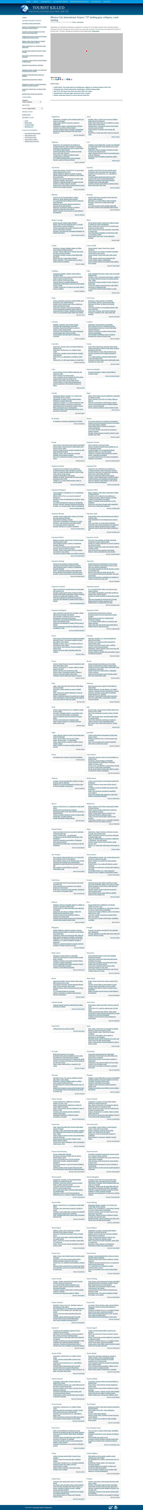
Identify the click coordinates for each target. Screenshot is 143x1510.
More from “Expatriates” (114, 581)
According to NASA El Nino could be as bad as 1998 (102, 1441)
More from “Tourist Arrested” (78, 1119)
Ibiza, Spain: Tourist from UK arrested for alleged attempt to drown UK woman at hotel (103, 1029)
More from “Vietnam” (115, 1497)
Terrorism (55, 1075)
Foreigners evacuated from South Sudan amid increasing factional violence (67, 1392)
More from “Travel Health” (114, 1422)
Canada (54, 245)
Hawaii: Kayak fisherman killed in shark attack (102, 665)
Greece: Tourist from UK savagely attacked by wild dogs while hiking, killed (68, 451)
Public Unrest (56, 953)
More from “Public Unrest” (79, 969)
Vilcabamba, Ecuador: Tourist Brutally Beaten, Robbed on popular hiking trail (67, 400)
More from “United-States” (79, 1499)
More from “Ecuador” (80, 413)
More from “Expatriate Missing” (78, 528)
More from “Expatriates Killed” (113, 628)
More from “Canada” (80, 264)
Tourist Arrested (57, 1099)
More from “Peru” (116, 922)
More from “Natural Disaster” (78, 847)
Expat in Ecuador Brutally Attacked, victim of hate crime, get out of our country (68, 473)
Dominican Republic (93, 369)
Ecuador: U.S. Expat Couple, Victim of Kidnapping (68, 506)
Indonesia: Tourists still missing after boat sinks (102, 696)
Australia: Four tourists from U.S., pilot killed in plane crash (102, 174)
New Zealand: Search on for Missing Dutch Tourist (68, 861)
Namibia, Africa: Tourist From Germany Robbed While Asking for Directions (102, 120)
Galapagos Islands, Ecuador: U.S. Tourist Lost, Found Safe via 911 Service (67, 396)
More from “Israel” (81, 725)
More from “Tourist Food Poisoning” (77, 1171)
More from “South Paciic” (79, 1031)
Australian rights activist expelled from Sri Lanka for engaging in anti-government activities (68, 1056)
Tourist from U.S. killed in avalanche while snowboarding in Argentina (66, 155)
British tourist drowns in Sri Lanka (63, 1054)
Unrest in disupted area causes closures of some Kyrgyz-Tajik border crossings (68, 228)
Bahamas (54, 195)
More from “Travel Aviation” (79, 1421)
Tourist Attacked (92, 1099)
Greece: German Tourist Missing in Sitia (65, 670)
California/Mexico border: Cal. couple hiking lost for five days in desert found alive (104, 858)
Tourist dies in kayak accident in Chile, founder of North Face (103, 283)
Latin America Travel (30, 137)
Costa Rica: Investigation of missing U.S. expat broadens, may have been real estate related (67, 522)
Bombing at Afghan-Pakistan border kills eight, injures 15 (67, 132)
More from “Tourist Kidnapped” (113, 1197)
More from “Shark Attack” (114, 995)
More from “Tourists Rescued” (78, 1398)
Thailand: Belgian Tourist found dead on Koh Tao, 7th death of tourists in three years (103, 1080)
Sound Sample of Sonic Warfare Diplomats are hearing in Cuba (102, 1290)
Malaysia (54, 778)
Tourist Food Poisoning (59, 1151)
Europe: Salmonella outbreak (62, 1154)
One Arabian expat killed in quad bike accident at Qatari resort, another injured (103, 593)
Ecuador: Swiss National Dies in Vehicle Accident (103, 477)
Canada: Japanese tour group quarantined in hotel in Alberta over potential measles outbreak (68, 1341)
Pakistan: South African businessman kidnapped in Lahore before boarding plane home (68, 919)
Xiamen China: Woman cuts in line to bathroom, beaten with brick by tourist (68, 305)
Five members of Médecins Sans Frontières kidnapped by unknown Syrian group (101, 335)
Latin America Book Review (32, 133)
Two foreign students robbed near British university (68, 553)
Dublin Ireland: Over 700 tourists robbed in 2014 (103, 1395)
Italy (88, 707)
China (53, 298)
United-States (56, 1479)
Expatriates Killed (92, 610)
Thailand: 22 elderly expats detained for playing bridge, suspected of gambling (102, 454)
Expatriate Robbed (58, 537)
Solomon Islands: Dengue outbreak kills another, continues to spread (68, 1005)
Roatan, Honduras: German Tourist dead (100, 1130)
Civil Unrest (91, 298)
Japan (53, 732)
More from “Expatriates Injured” (113, 605)
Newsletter (96, 1)
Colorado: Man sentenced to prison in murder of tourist (34, 43)
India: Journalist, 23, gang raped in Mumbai (101, 523)
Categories (25, 100)
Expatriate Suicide (92, 537)
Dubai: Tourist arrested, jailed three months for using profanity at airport (102, 810)
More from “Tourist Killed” (79, 1219)
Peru (88, 902)
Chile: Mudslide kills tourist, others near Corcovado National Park (32, 91)
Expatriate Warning (58, 561)
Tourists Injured (92, 1328)
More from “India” (81, 701)
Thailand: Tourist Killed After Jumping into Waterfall (103, 145)
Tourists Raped (91, 1353)
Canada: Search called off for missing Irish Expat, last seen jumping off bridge (68, 252)
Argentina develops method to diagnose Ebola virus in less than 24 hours (67, 152)
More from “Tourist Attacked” (113, 1119)
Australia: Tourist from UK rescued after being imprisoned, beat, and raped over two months (102, 171)
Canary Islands (91, 245)
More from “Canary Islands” (113, 265)
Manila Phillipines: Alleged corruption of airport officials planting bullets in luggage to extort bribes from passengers (68, 175)
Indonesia (90, 683)
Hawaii (89, 661)
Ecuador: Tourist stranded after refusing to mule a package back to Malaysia (68, 782)
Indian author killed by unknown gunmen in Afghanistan (66, 123)
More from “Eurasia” (115, 437)
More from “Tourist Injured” (79, 1197)
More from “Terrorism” (80, 1093)
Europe (54, 442)
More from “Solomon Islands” (78, 1008)
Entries (28, 123)
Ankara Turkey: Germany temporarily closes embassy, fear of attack (66, 1468)
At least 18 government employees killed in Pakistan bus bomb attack (66, 915)
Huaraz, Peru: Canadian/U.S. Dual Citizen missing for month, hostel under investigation (103, 766)
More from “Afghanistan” (79, 135)
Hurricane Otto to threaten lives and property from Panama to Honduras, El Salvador (68, 1438)
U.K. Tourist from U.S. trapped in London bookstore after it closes (100, 1266)
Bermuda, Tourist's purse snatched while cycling (103, 207)
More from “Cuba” (81, 387)
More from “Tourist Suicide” (79, 1295)
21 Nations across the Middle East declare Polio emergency (68, 837)
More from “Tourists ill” (80, 1348)
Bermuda (90, 195)
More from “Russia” (80, 997)
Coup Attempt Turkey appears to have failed (66, 1418)
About (35, 1)
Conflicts (90, 322)
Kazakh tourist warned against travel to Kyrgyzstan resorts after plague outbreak (103, 423)
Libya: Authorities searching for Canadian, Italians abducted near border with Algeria (68, 614)
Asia (88, 142)
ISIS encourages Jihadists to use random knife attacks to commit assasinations (102, 1470)
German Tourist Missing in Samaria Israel (66, 720)
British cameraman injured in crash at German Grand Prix (71, 95)
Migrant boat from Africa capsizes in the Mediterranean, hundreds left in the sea (100, 602)
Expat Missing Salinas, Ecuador (63, 519)
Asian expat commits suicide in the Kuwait (101, 550)
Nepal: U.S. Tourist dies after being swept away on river (103, 846)
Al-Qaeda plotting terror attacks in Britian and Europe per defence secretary (102, 1467)
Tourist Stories (91, 1253)
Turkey (54, 1453)
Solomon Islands (57, 1002)
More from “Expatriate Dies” (113, 484)
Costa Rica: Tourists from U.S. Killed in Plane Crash (67, 351)
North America (91, 854)
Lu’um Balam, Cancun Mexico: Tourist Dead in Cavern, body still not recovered (102, 1128)
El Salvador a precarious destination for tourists (67, 421)
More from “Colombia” (80, 338)
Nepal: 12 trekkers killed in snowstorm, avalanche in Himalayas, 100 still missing (103, 839)
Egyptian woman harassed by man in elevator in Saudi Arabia (103, 1165)
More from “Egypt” (116, 409)
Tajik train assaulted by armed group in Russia (67, 597)
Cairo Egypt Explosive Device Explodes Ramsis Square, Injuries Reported (103, 405)
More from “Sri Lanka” (80, 1068)
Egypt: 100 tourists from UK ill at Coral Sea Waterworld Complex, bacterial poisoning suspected (66, 1160)
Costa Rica (55, 344)
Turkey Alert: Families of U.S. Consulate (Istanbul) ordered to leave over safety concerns (103, 820)
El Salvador (55, 418)
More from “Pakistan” (80, 922)
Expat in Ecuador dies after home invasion (101, 475)
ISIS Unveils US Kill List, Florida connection (101, 326)
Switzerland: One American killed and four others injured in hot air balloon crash (103, 1063)
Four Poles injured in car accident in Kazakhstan (103, 421)
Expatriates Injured (93, 586)
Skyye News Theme (38, 1507)
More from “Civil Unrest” (114, 316)
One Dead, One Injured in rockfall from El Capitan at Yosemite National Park (68, 1492)
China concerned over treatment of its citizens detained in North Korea (67, 887)
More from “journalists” (115, 745)
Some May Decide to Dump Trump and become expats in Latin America (68, 1441)
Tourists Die (90, 1302)
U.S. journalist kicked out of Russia (64, 991)
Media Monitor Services (79, 1)
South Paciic (56, 1026)
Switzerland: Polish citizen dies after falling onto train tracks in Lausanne (102, 1056)
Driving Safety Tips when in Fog (98, 1437)
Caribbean (55, 271)
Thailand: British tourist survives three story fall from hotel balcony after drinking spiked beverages (68, 1168)
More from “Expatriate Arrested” (113, 460)
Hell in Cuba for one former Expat (63, 280)
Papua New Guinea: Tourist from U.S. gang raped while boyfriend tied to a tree (68, 171)
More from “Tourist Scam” (79, 1271)
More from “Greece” (80, 678)
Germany (90, 636)
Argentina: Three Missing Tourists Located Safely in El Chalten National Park (68, 149)
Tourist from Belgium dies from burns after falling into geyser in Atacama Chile (103, 286)
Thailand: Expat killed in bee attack (64, 475)
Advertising (45, 1)
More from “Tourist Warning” (113, 1297)
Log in (26, 121)
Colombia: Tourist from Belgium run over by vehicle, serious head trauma (66, 328)
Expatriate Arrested (93, 442)
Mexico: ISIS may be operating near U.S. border (68, 224)
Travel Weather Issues (94, 1428)
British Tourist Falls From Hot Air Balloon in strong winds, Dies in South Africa (103, 123)
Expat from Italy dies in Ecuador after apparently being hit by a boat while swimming (103, 473)
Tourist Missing (92, 1202)
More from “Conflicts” (115, 338)
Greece (54, 661)
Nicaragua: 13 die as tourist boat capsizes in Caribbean (101, 1307)
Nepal (88, 829)
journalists (90, 732)
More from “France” (80, 654)
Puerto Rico (90, 953)
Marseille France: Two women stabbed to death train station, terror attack (67, 641)
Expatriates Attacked (58, 586)
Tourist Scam (56, 1253)
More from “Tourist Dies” (79, 1146)
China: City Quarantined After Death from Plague (68, 312)
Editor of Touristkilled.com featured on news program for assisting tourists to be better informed (68, 1431)
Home (28, 1)
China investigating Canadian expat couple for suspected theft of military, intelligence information (68, 310)
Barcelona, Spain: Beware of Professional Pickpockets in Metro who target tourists (101, 1244)
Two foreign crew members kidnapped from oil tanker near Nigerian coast (67, 620)
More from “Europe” (80, 460)
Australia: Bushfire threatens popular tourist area (103, 1439)
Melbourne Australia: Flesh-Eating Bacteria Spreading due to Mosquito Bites (101, 181)
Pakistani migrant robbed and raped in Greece (67, 675)
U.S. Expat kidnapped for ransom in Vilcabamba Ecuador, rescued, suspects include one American (68, 503)
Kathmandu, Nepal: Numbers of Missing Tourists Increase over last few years (103, 150)
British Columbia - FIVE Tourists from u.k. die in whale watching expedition (67, 260)
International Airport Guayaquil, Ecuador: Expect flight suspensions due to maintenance (68, 406)
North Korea (56, 880)
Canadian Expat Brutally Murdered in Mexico (67, 565)
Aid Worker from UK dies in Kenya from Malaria (67, 757)
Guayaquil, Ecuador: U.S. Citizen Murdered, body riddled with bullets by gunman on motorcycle (68, 403)
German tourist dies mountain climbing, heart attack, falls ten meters (67, 1139)
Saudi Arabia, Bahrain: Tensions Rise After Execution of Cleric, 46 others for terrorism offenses (101, 304)
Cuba (53, 369)
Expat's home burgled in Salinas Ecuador (66, 564)
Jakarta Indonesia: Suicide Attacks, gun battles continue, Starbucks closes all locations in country (103, 690)
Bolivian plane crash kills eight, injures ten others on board (72, 93)
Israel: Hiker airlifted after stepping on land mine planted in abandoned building (103, 795)
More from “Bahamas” (80, 214)
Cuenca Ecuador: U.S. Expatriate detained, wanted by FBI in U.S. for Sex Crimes (101, 451)
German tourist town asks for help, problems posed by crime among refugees (101, 646)
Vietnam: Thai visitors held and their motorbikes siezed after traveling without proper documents (102, 1485)
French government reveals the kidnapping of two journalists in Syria (68, 627)
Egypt (88, 393)
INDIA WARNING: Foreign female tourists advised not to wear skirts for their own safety (68, 698)
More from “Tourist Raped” (79, 1248)
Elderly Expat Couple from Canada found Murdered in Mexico (100, 619)
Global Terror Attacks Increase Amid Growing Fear (68, 1088)
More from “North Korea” (79, 893)
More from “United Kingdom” (113, 1473)
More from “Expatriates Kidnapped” (77, 630)
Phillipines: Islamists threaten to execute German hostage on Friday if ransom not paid (68, 183)
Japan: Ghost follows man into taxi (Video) (66, 738)
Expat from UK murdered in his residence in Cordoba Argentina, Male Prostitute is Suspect (67, 145)
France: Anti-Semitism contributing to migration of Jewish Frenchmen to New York (103, 578)
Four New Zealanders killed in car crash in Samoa (103, 884)
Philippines (55, 927)
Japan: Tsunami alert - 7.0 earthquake (64, 740)
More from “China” (80, 314)
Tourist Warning (92, 1279)
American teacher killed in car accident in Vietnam (103, 1495)
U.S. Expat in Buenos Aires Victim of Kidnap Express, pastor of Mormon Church (66, 159)
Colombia (55, 322)
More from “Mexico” (80, 820)
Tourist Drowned (92, 1124)
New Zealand (56, 854)
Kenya (54, 754)
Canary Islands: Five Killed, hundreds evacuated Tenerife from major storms (103, 252)
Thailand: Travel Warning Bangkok (63, 967)
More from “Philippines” (79, 947)
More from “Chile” (116, 292)
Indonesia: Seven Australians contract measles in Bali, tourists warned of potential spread (68, 1334)
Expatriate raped (92, 513)
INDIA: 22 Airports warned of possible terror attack (68, 696)
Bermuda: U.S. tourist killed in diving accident (102, 201)
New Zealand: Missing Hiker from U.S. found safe (68, 857)
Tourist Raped (56, 1228)
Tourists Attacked (57, 1302)
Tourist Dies (55, 1124)
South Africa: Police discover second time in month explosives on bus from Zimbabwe (103, 1014)
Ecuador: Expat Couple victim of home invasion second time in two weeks (67, 551)
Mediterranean (91, 778)
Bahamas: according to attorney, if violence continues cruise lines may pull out (66, 208)
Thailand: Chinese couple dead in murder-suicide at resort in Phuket (68, 1290)
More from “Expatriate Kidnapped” (77, 508)
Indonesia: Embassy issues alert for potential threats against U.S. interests (102, 693)
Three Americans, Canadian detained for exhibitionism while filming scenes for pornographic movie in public (68, 283)
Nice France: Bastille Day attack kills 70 (65, 1320)
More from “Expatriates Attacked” (77, 603)
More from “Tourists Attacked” (78, 1322)
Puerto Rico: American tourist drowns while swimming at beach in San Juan (101, 966)
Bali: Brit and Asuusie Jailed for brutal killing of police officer (102, 687)
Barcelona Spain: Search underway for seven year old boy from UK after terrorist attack (103, 1039)
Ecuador (54, 393)
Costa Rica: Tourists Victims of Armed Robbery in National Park (34, 52)
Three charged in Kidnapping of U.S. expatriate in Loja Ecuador (68, 493)
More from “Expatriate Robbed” (78, 555)
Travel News (56, 1428)
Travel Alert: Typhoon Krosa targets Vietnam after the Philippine (103, 1492)
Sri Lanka (55, 1051)
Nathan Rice (48, 1507)
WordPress (115, 1507)
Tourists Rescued (57, 1379)
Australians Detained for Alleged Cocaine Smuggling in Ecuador (65, 1116)
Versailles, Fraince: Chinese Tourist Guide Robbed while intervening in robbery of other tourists (103, 1392)
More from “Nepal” (116, 849)
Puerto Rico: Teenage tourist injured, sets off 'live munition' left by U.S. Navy (103, 970)
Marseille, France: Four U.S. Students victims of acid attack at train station (68, 644)
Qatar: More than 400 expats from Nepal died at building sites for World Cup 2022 (103, 625)
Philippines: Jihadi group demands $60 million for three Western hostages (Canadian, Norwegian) (68, 936)
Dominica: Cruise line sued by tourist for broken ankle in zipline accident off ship (67, 278)
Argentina (55, 142)
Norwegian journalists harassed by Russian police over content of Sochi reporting (103, 1155)
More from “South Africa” (114, 1020)
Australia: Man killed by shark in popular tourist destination (102, 988)
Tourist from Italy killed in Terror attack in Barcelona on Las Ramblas (100, 1036)
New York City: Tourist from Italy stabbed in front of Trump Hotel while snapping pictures (103, 1116)
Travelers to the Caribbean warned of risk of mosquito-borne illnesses (66, 1331)
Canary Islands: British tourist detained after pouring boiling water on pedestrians (101, 259)
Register (107, 1)
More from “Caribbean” (79, 291)
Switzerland (90, 1051)
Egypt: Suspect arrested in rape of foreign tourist (103, 407)
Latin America (91, 754)
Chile (88, 271)
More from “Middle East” (114, 823)
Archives (24, 108)
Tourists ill (55, 1328)
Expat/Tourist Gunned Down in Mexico (100, 613)
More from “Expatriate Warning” (78, 576)
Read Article (95, 31)
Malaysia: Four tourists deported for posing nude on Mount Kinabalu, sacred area (68, 179)
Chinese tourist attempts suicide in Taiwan (66, 1293)
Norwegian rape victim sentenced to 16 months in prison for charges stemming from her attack (103, 525)
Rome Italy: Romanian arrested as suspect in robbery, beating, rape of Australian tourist (102, 720)
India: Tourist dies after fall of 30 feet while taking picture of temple (68, 687)
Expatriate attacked (58, 466)
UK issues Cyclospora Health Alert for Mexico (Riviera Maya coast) (67, 1156)
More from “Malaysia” (80, 788)
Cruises (89, 344)
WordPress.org (29, 126)
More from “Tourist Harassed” (113, 1171)
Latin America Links (30, 135)
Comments (29, 125)
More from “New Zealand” (79, 871)
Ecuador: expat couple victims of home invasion (68, 574)
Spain (88, 1026)
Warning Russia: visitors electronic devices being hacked (68, 988)
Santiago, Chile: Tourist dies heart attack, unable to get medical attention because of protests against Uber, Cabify (104, 278)
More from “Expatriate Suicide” (113, 554)
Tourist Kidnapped (93, 1177)
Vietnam (89, 1479)
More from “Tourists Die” (114, 1319)
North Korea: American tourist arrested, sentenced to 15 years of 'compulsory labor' (68, 890)
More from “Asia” (116, 160)
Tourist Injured (56, 1177)
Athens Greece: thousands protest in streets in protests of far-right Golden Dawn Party (67, 673)
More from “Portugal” (115, 937)
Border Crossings (57, 220)
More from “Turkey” (80, 1471)
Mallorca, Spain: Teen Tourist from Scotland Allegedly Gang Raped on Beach (66, 454)
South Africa (91, 1002)
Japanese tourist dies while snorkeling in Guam (102, 883)
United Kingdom (92, 1453)
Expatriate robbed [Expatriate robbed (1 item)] (26, 114)
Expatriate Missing (58, 513)
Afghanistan (55, 117)
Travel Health (91, 1404)
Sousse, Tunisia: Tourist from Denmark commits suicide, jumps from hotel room (68, 1282)
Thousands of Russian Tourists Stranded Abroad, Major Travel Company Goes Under (68, 985)
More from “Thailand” (115, 1091)
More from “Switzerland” (114, 1069)
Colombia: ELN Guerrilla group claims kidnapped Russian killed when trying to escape (68, 332)
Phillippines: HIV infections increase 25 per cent (68, 938)
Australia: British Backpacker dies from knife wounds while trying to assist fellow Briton (101, 177)
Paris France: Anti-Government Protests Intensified (68, 445)
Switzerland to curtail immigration (63, 226)
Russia (54, 978)
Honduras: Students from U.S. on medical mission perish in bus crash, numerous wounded (103, 1311)
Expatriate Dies (92, 466)
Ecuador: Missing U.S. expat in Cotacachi (66, 526)
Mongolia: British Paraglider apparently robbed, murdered (102, 157)
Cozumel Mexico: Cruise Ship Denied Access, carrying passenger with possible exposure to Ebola (102, 353)
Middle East (90, 804)
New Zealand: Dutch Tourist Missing (64, 859)
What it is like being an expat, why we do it (101, 572)
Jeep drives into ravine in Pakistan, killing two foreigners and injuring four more (67, 912)
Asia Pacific (55, 167)
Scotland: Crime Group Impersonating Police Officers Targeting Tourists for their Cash (67, 1260)
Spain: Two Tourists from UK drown (99, 1132)
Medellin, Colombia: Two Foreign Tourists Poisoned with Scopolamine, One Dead (66, 325)
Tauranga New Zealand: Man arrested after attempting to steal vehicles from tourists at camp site (68, 864)
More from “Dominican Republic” (112, 376)
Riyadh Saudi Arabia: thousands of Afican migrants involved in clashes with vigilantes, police (68, 595)
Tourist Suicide (56, 1279)
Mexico (74, 22)
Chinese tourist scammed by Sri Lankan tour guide (68, 1059)
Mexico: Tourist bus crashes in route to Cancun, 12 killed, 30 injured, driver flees (68, 1370)
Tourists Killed (56, 1353)
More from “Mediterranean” (114, 798)
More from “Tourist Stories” (114, 1273)
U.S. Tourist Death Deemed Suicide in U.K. (66, 1285)
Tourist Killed (56, 1202)
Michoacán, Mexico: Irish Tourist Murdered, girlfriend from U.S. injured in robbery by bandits (68, 1194)
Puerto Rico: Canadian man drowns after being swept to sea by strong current (102, 963)
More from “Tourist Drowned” (113, 1141)
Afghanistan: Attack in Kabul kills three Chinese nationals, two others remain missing (67, 127)
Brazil (89, 220)
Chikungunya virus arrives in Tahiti (63, 1029)
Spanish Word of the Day (32, 141)
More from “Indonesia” (115, 701)
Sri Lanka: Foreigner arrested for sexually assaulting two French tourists (101, 1360)
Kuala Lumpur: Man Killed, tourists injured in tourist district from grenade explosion (69, 186)
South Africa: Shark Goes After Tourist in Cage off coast (103, 1005)
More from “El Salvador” (79, 423)
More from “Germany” (115, 655)
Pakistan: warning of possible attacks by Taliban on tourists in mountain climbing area (69, 905)
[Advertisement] (99, 9)
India (53, 683)
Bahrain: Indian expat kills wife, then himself (101, 552)
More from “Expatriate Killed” (113, 508)
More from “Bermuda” (115, 209)
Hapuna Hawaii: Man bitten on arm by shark (101, 664)
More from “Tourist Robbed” (113, 1248)
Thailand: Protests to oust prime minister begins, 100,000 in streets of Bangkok (68, 961)
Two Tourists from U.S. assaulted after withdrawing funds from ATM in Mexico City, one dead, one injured (68, 1310)
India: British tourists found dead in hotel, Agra (102, 1317)
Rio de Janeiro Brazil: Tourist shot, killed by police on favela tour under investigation (103, 223)
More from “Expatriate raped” (113, 532)
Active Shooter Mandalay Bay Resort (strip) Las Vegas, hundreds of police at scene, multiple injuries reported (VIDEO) (67, 1488)
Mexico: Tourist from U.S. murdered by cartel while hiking (34, 38)
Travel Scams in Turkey (60, 1466)
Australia (90, 167)
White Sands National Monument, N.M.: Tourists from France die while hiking (103, 1314)
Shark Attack (91, 978)
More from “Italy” (116, 727)
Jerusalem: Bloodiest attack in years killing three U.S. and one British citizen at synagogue (68, 714)
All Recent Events (60, 1)
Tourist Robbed (92, 1228)
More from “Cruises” (115, 364)
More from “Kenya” (80, 759)
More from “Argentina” (80, 162)
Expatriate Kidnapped (59, 490)
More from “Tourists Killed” (79, 1373)
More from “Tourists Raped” (113, 1371)
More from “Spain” (116, 1046)
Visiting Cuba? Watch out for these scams (66, 380)
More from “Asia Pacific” (79, 189)
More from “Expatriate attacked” (78, 484)
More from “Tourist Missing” (114, 1222)
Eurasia (89, 418)
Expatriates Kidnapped (59, 610)
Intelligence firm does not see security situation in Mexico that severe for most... (34, 28)
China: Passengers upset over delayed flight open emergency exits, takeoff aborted (68, 301)
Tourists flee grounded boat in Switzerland (101, 1054)
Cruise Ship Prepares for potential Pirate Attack (102, 346)
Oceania (89, 880)
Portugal (89, 927)
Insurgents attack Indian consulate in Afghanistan (68, 129)
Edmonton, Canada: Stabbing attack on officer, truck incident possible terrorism (67, 249)
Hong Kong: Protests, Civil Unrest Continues (66, 307)
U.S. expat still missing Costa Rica (63, 525)
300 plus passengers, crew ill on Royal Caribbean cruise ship (68, 1165)
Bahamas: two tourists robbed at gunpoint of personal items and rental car (66, 205)
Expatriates (90, 561)
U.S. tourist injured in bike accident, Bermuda (102, 206)
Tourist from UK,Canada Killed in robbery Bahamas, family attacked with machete (65, 198)
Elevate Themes (110, 1507)
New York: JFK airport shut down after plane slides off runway (73, 91)
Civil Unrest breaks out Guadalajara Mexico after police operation (103, 308)
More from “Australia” (115, 187)
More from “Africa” (116, 136)
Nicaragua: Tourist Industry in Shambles (100, 301)
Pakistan (54, 902)
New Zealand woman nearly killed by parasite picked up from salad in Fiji (102, 893)
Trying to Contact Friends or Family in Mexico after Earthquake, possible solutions (68, 815)
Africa (89, 117)
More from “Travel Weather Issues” (112, 1444)
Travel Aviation (80, 22)
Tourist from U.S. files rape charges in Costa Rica (68, 360)
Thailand (89, 1075)
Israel (53, 707)
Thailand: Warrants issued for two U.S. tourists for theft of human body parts (103, 1263)
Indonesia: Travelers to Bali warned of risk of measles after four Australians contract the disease (68, 1344)
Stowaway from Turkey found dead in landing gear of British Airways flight (77, 89)
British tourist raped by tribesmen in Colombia (102, 1369)
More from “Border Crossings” (78, 235)
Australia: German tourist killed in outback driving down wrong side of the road (103, 184)
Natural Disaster (57, 829)
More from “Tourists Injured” (113, 1348)
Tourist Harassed (92, 1151)
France (54, 636)
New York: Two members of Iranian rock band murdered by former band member (102, 541)
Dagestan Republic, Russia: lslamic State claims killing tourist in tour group (68, 982)
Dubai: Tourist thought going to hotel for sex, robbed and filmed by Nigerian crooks (101, 814)
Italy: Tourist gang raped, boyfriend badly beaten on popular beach (68, 1190)
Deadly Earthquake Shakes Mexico (64, 818)
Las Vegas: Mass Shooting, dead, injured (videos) (103, 1305)
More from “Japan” (80, 749)
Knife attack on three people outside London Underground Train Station (101, 1287)
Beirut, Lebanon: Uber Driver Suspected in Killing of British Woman (103, 493)
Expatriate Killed (92, 490)
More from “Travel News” (79, 1448)
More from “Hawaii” (115, 678)
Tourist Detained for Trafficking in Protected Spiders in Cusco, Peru (101, 763)
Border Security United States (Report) (65, 223)
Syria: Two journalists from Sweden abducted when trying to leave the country (102, 742)
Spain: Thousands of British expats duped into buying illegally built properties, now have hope (67, 571)
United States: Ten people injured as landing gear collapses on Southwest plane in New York (82, 87)
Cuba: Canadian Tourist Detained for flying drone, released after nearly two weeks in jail (68, 378)
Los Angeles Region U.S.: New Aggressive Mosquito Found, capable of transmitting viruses (103, 871)
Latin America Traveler (31, 139)
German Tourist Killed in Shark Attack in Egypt (102, 402)
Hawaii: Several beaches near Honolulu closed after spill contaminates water (102, 674)
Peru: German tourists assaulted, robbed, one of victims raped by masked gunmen (103, 1367)
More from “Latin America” (114, 773)
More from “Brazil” (116, 240)
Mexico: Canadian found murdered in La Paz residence (102, 501)
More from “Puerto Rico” (114, 973)
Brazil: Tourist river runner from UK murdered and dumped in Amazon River (103, 227)
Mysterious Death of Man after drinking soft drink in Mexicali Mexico (69, 812)
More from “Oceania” (115, 896)
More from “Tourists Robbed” (113, 1397)
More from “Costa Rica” (79, 362)
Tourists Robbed (92, 1379)
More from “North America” (114, 874)
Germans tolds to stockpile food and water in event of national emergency (103, 652)
